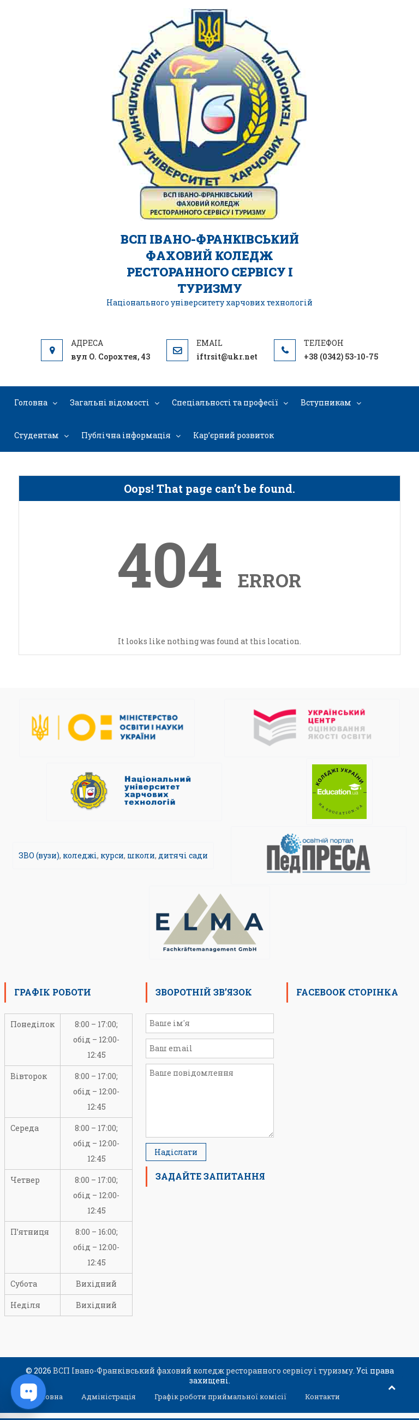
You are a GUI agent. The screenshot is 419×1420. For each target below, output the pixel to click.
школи (141, 855)
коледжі (80, 855)
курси (112, 855)
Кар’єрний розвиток (233, 435)
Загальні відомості (109, 402)
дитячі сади (183, 855)
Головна (30, 402)
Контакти (322, 1396)
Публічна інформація (126, 435)
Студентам (36, 435)
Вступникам (326, 402)
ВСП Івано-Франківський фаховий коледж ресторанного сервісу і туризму (210, 263)
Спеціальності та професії (225, 402)
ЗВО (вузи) (39, 855)
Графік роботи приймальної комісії (220, 1396)
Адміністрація (108, 1396)
